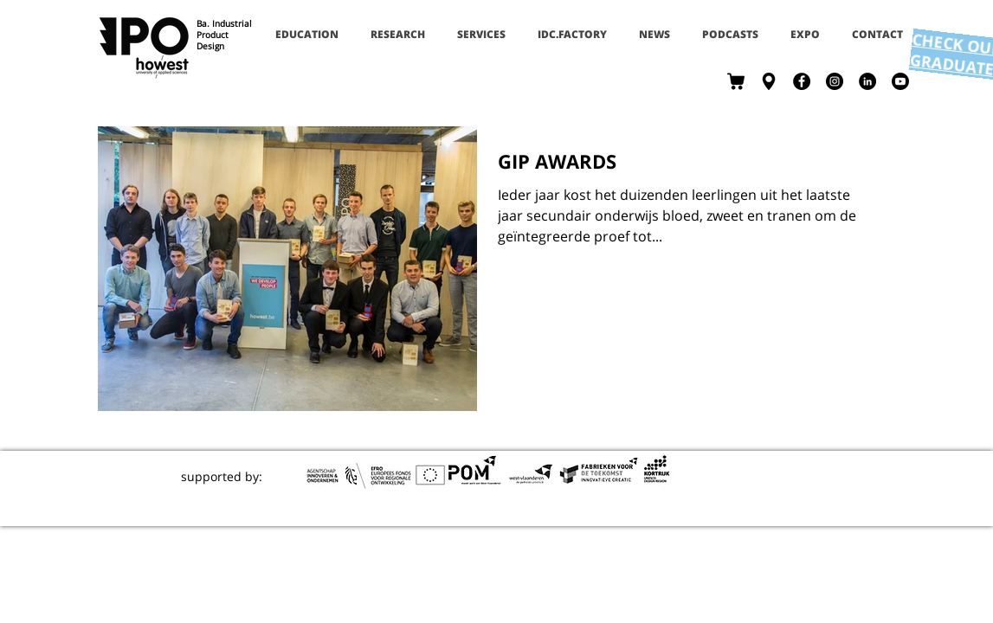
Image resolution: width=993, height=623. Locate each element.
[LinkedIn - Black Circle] (867, 81)
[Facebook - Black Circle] (801, 81)
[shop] (736, 81)
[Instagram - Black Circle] (834, 81)
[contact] (768, 81)
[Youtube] (900, 81)
